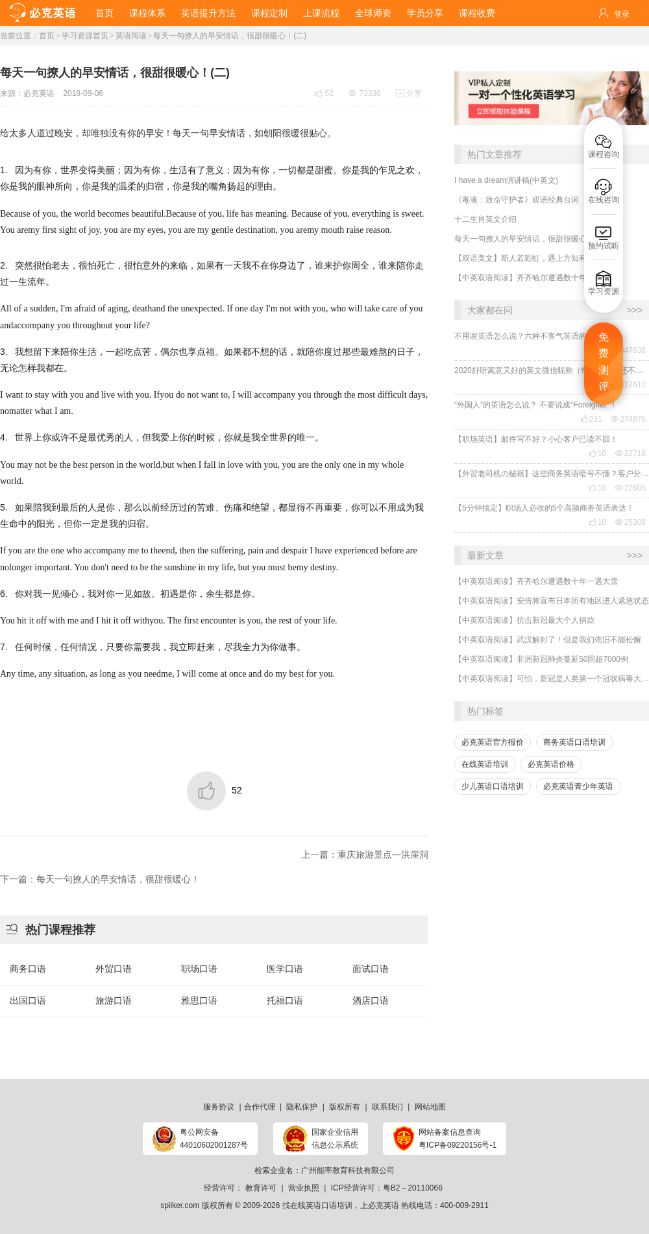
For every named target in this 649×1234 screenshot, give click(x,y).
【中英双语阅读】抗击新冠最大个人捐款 (524, 620)
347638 (628, 350)
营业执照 (303, 1187)
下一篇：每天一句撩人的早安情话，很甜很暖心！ (100, 879)
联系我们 (387, 1106)
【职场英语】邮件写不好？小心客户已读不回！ (536, 439)
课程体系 (147, 13)
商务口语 (28, 968)
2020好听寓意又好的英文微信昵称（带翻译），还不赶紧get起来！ (551, 370)
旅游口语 (113, 1000)
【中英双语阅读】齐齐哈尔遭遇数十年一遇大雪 (536, 277)
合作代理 (259, 1106)
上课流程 (321, 13)
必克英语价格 (551, 764)
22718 (630, 453)
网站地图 (430, 1106)
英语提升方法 (208, 13)
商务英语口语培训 (574, 742)
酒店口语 (370, 1000)
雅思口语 (199, 1000)
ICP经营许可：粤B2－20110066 (387, 1187)
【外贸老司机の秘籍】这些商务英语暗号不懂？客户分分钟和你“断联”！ (551, 473)
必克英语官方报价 (492, 742)
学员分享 (425, 13)
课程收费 (477, 13)
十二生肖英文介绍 (485, 219)
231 (591, 419)
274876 (628, 419)
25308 (630, 522)
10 (597, 453)
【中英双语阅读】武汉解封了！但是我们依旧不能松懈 (547, 639)
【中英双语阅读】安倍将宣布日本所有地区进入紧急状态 (551, 600)
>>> (634, 310)
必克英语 (39, 93)
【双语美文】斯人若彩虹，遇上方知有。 (524, 258)
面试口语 (370, 968)
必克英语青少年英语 (578, 786)
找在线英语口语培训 (317, 1205)
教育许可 (260, 1187)
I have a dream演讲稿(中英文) (506, 180)
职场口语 (199, 968)
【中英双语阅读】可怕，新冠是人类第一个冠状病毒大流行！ (551, 678)
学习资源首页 (85, 35)
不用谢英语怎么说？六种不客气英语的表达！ (532, 336)
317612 (628, 384)
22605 (630, 487)
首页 (104, 13)
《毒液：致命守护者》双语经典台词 (516, 199)
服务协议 (218, 1106)
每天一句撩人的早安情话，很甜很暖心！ (524, 238)
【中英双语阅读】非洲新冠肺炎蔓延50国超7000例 (541, 659)
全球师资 (373, 13)
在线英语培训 (484, 764)
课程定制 (269, 13)
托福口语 (285, 1000)
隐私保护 (301, 1106)
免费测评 (603, 362)
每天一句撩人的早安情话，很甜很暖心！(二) (229, 35)
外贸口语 (113, 968)
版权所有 (344, 1106)
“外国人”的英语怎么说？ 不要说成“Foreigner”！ (535, 404)
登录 (622, 14)
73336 (364, 93)
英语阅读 (131, 35)
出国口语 (28, 1000)
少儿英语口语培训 (492, 786)
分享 (409, 93)
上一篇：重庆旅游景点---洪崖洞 (364, 854)
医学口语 (285, 968)
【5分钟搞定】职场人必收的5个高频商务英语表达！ (544, 508)
